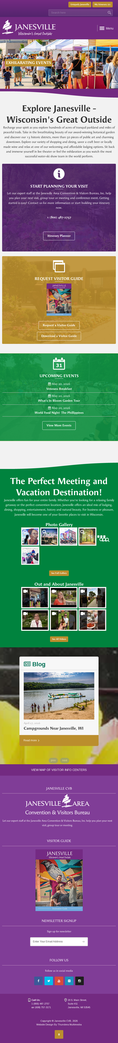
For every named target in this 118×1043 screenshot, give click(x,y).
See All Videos (59, 639)
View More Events (59, 425)
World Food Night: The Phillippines (59, 413)
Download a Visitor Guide (59, 336)
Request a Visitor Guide (59, 325)
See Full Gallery (59, 573)
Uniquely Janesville (80, 4)
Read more (31, 740)
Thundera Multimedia (70, 1024)
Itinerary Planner (59, 236)
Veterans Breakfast (59, 389)
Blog (35, 664)
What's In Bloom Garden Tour (59, 401)
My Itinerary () (102, 4)
